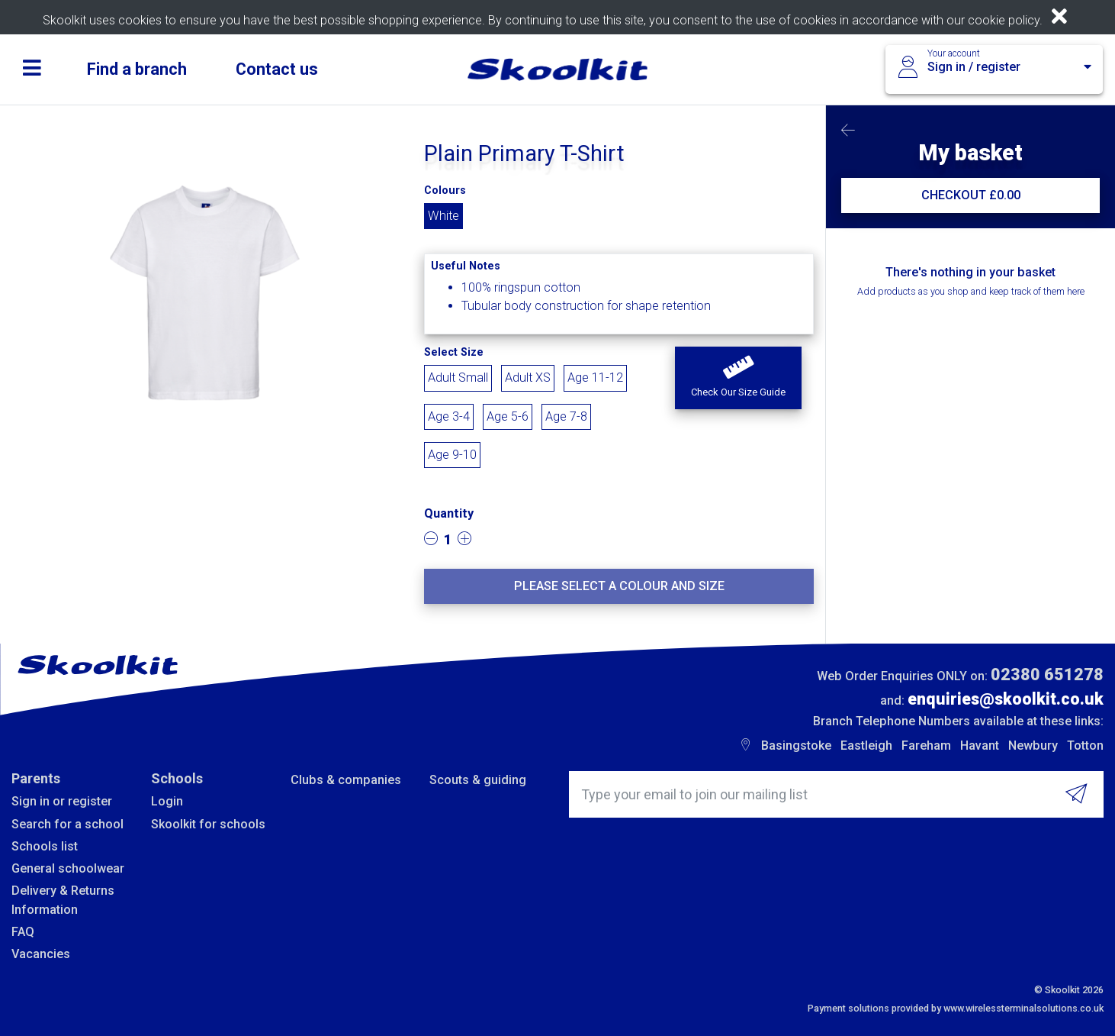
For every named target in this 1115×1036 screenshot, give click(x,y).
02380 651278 (1047, 674)
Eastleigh (866, 745)
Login (167, 801)
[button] (738, 378)
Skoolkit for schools (208, 824)
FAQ (22, 932)
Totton (1085, 745)
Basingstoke (796, 745)
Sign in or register (61, 801)
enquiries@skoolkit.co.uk (1006, 698)
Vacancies (40, 954)
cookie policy (1003, 20)
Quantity (449, 513)
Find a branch (137, 69)
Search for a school (67, 824)
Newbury (1033, 745)
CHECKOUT (970, 195)
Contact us (277, 69)
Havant (979, 745)
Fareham (926, 745)
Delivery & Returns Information (62, 899)
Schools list (44, 846)
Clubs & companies (346, 780)
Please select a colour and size (619, 586)
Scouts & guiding (477, 780)
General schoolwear (67, 868)
